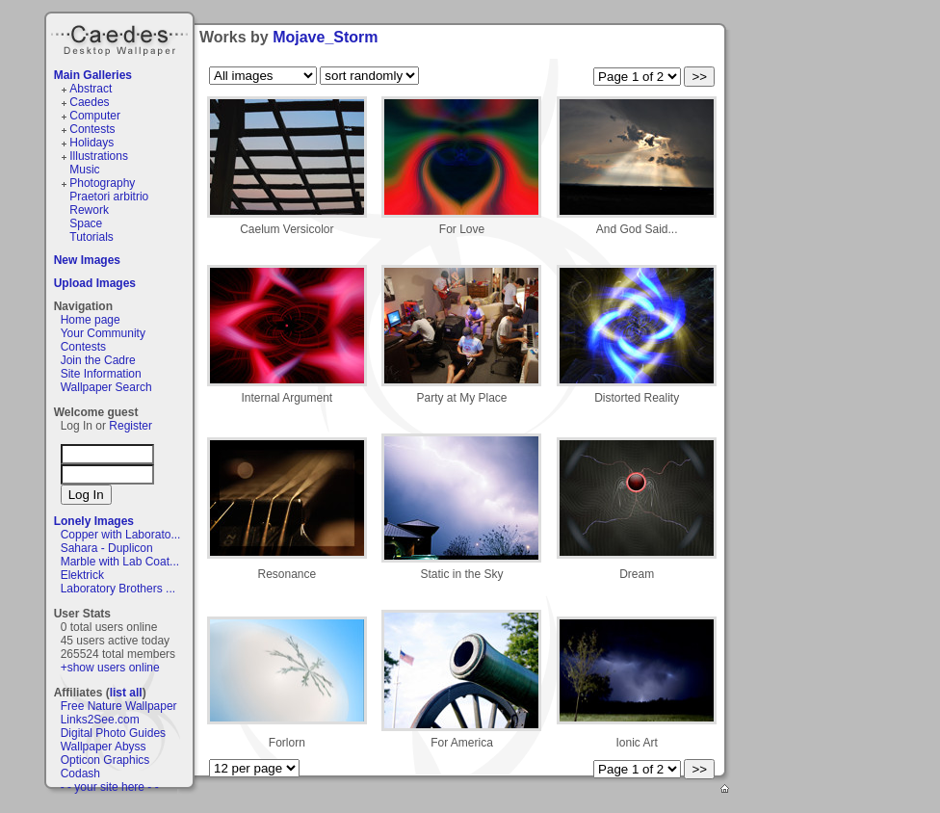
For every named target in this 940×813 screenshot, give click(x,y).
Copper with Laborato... (121, 534)
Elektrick (82, 575)
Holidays (91, 142)
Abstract (90, 88)
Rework (89, 210)
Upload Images (95, 283)
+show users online (110, 667)
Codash (80, 773)
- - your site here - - (110, 787)
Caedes (121, 37)
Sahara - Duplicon (107, 548)
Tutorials (91, 237)
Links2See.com (100, 719)
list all (126, 692)
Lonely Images (94, 521)
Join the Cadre (98, 360)
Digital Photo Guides (113, 733)
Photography (102, 183)
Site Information (101, 373)
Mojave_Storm (325, 37)
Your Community (103, 333)
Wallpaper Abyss (103, 746)
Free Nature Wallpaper (119, 706)
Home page (90, 320)
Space (85, 223)
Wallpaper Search (106, 387)
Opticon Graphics (105, 760)
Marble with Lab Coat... (120, 561)
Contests (92, 129)
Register (130, 426)
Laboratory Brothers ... (118, 588)
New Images (87, 260)
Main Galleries (93, 75)
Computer (94, 115)
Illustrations (98, 156)
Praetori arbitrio (108, 196)
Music (84, 169)
